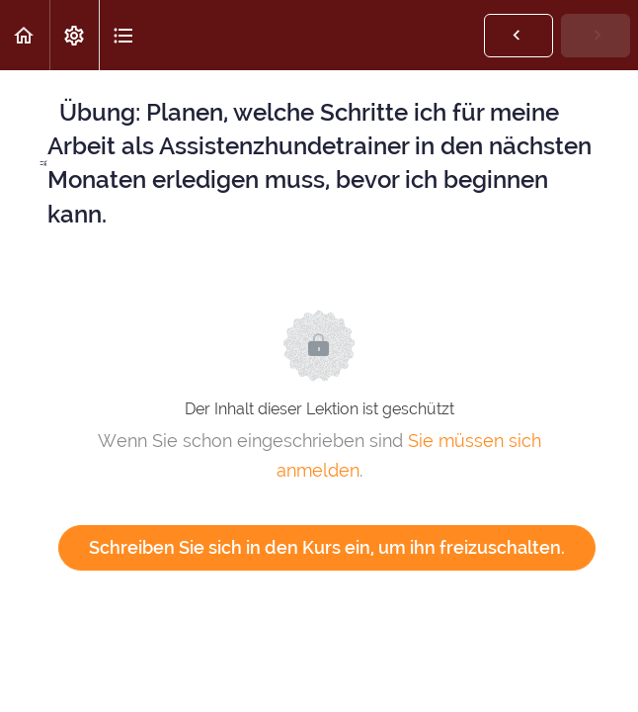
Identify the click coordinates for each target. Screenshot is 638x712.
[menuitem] (74, 35)
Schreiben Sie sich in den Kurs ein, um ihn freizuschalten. (327, 547)
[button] (24, 35)
